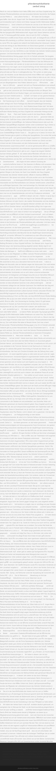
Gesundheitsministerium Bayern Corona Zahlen (18, 749)
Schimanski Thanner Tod (10, 757)
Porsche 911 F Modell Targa (32, 751)
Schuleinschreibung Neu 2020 (20, 759)
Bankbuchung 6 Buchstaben (29, 757)
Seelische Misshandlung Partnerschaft (33, 754)
